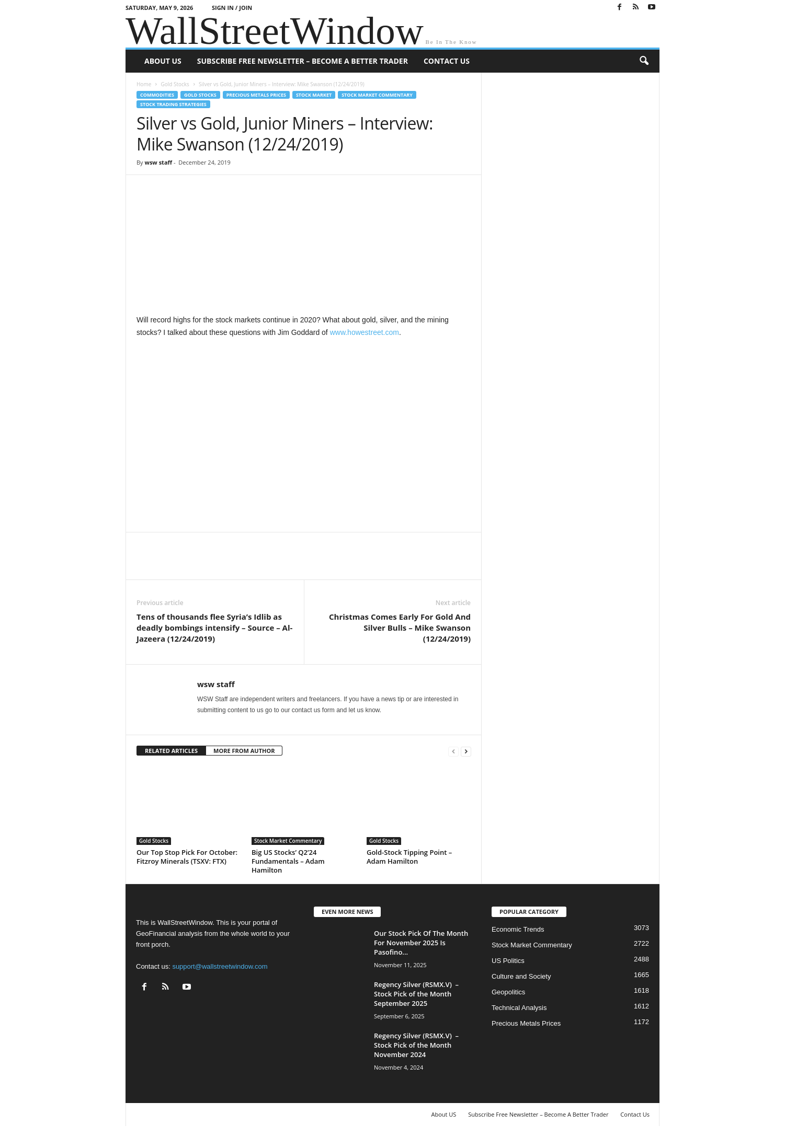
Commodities (157, 94)
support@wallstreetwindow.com (219, 966)
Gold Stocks (175, 84)
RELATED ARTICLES (171, 751)
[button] (643, 61)
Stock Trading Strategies (173, 104)
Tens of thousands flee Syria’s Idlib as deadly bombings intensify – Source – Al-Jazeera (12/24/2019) (214, 627)
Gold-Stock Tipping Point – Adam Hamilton (409, 857)
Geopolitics (508, 992)
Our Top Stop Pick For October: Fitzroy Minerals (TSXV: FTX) (186, 857)
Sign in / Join (232, 7)
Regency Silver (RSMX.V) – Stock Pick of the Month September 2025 (416, 994)
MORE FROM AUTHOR (244, 751)
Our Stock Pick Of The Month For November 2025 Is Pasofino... (421, 943)
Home (143, 84)
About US (162, 61)
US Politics (508, 961)
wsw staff (158, 162)
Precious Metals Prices (256, 94)
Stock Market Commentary (377, 94)
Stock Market (314, 94)
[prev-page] (453, 751)
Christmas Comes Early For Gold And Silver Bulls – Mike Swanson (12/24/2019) (400, 627)
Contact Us (447, 61)
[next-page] (466, 751)
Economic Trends (518, 929)
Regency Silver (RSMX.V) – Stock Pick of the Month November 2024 (416, 1045)
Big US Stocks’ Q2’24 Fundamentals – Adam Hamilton (288, 861)
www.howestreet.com (364, 332)
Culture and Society (521, 976)
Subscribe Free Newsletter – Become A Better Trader (302, 61)
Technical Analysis (519, 1008)
